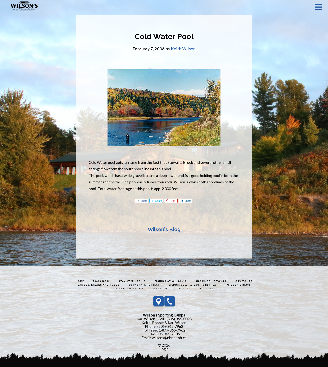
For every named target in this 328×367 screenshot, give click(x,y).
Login (164, 349)
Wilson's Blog (164, 229)
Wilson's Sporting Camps (24, 7)
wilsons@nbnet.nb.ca (169, 337)
